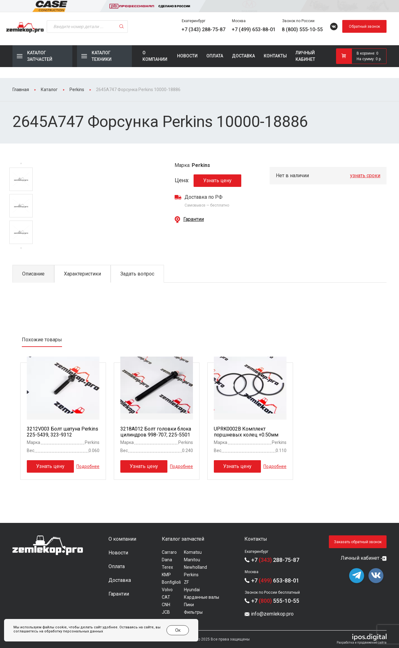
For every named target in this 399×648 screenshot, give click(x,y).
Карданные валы (201, 597)
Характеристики (82, 274)
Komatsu (193, 552)
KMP (166, 574)
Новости (187, 55)
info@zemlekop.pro (272, 614)
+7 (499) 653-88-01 (254, 29)
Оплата (214, 55)
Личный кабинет (305, 56)
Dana (167, 559)
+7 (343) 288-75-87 (203, 29)
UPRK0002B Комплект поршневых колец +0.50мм (246, 432)
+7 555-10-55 (275, 600)
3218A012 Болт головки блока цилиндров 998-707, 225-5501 (155, 432)
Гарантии (193, 219)
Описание (33, 274)
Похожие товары (42, 340)
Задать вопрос (137, 274)
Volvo (167, 589)
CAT (166, 597)
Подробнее (87, 466)
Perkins (191, 574)
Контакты (275, 55)
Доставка (243, 55)
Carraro (169, 552)
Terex (167, 567)
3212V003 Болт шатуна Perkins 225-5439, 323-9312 (62, 432)
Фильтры (193, 612)
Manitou (192, 559)
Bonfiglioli (171, 582)
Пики (189, 604)
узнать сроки (365, 175)
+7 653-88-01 (275, 580)
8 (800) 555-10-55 (302, 29)
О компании (154, 56)
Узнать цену (217, 180)
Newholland (195, 567)
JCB (166, 612)
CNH (166, 604)
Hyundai (192, 589)
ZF (186, 582)
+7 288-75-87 (275, 560)
